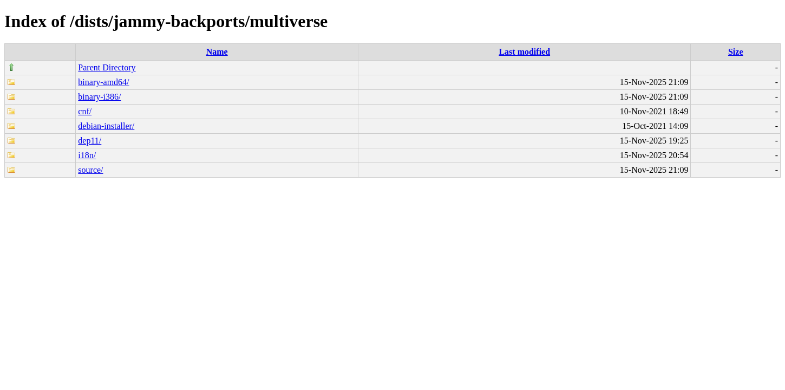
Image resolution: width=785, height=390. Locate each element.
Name (217, 51)
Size (735, 51)
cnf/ (84, 111)
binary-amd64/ (103, 82)
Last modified (524, 51)
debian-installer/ (106, 126)
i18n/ (87, 155)
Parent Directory (106, 67)
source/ (90, 169)
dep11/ (89, 140)
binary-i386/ (99, 96)
